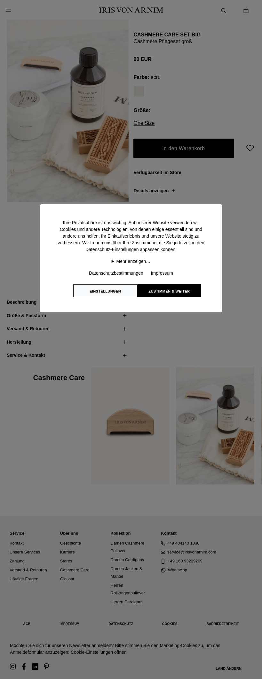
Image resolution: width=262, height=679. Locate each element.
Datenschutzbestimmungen (116, 273)
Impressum (162, 273)
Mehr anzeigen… (133, 261)
